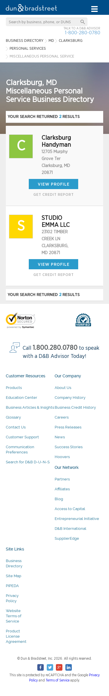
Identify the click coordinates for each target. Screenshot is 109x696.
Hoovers (62, 457)
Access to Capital (70, 509)
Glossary (13, 417)
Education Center (21, 397)
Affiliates (62, 489)
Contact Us (16, 427)
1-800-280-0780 (82, 32)
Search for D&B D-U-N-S (28, 462)
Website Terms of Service (13, 616)
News (60, 437)
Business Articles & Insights (30, 407)
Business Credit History (75, 407)
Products (14, 387)
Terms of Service (57, 680)
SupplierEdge (67, 538)
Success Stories (69, 447)
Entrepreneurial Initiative (77, 518)
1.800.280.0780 (55, 348)
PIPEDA (12, 586)
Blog (59, 499)
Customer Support (22, 437)
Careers (62, 417)
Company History (70, 397)
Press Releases (68, 427)
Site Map (13, 576)
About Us (63, 387)
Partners (62, 479)
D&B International (70, 528)
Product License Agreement (16, 636)
